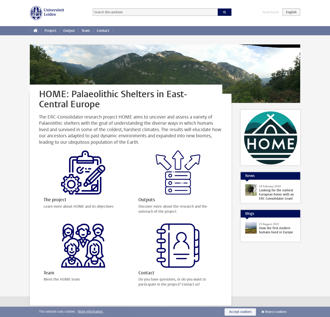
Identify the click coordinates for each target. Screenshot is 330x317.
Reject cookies (275, 312)
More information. (91, 311)
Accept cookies (240, 312)
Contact (103, 30)
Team (86, 30)
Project (50, 30)
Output (69, 30)
